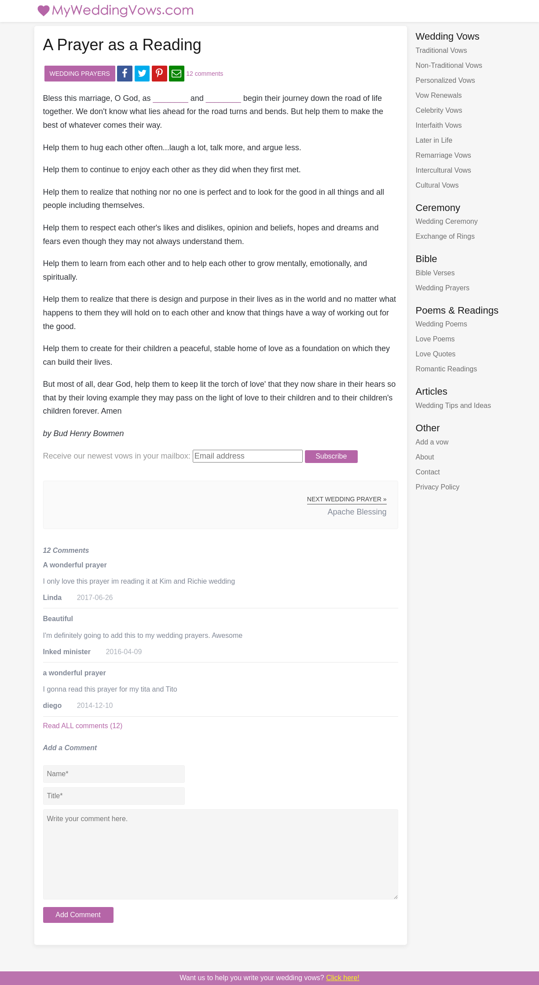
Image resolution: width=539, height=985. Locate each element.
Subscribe (331, 456)
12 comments (204, 73)
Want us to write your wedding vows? (269, 977)
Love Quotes (436, 354)
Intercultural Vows (443, 170)
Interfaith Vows (439, 125)
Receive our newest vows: (117, 456)
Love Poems (435, 339)
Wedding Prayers (80, 73)
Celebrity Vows (439, 110)
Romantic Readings (446, 369)
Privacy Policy (438, 487)
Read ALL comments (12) (83, 725)
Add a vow (432, 442)
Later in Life (434, 140)
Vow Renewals (439, 95)
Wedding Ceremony (447, 221)
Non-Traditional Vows (449, 65)
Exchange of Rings (445, 236)
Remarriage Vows (443, 155)
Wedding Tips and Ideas (453, 405)
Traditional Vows (441, 50)
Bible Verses (435, 273)
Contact (428, 472)
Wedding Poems (441, 324)
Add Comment (77, 914)
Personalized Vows (445, 80)
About (425, 457)
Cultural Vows (437, 185)
